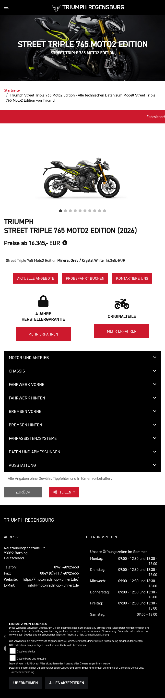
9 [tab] (99, 209)
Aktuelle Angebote (35, 278)
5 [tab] (80, 209)
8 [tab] (94, 209)
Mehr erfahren (43, 334)
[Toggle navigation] (7, 7)
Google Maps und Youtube (31, 658)
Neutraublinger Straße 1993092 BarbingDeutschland (24, 553)
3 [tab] (70, 209)
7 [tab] (89, 209)
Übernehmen (25, 682)
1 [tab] (60, 209)
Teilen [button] (62, 492)
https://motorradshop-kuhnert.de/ (51, 579)
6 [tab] (84, 209)
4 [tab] (75, 209)
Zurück (23, 492)
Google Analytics (26, 651)
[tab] (82, 357)
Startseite (12, 90)
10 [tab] (104, 209)
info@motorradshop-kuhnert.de (53, 585)
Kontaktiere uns (132, 278)
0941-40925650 (66, 567)
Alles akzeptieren (66, 682)
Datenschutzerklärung (96, 634)
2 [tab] (65, 209)
